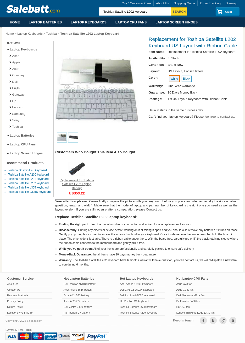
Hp (12, 101)
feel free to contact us (219, 116)
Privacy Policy (15, 301)
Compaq (16, 75)
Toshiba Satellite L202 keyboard (28, 183)
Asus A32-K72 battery (76, 301)
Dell (13, 81)
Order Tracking (210, 3)
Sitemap (231, 3)
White (174, 78)
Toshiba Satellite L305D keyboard (29, 192)
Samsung (17, 114)
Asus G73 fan (184, 283)
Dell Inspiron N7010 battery (79, 283)
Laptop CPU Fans (131, 22)
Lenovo (15, 107)
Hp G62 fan (183, 306)
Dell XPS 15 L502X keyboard (137, 289)
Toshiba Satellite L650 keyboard (138, 306)
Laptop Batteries (45, 22)
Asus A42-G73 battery (76, 295)
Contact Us (13, 289)
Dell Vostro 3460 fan (188, 301)
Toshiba (51, 33)
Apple (14, 62)
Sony (14, 120)
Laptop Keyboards (88, 22)
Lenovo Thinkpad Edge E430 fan (195, 312)
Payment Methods (17, 295)
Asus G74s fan (185, 289)
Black (186, 78)
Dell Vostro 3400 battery (78, 306)
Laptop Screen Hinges (177, 22)
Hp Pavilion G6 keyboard (134, 301)
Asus (14, 69)
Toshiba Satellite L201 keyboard (28, 179)
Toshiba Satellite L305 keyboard (28, 187)
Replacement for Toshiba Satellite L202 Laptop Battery (77, 184)
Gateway (16, 94)
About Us (162, 3)
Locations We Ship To (20, 312)
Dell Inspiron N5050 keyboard (137, 295)
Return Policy (15, 306)
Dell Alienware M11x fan (190, 295)
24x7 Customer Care (136, 3)
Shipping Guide (184, 3)
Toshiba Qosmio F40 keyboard (27, 170)
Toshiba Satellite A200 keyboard (28, 174)
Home (15, 22)
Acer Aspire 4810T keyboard (136, 283)
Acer (14, 56)
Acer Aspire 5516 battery (78, 289)
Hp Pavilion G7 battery (77, 312)
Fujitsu (15, 88)
